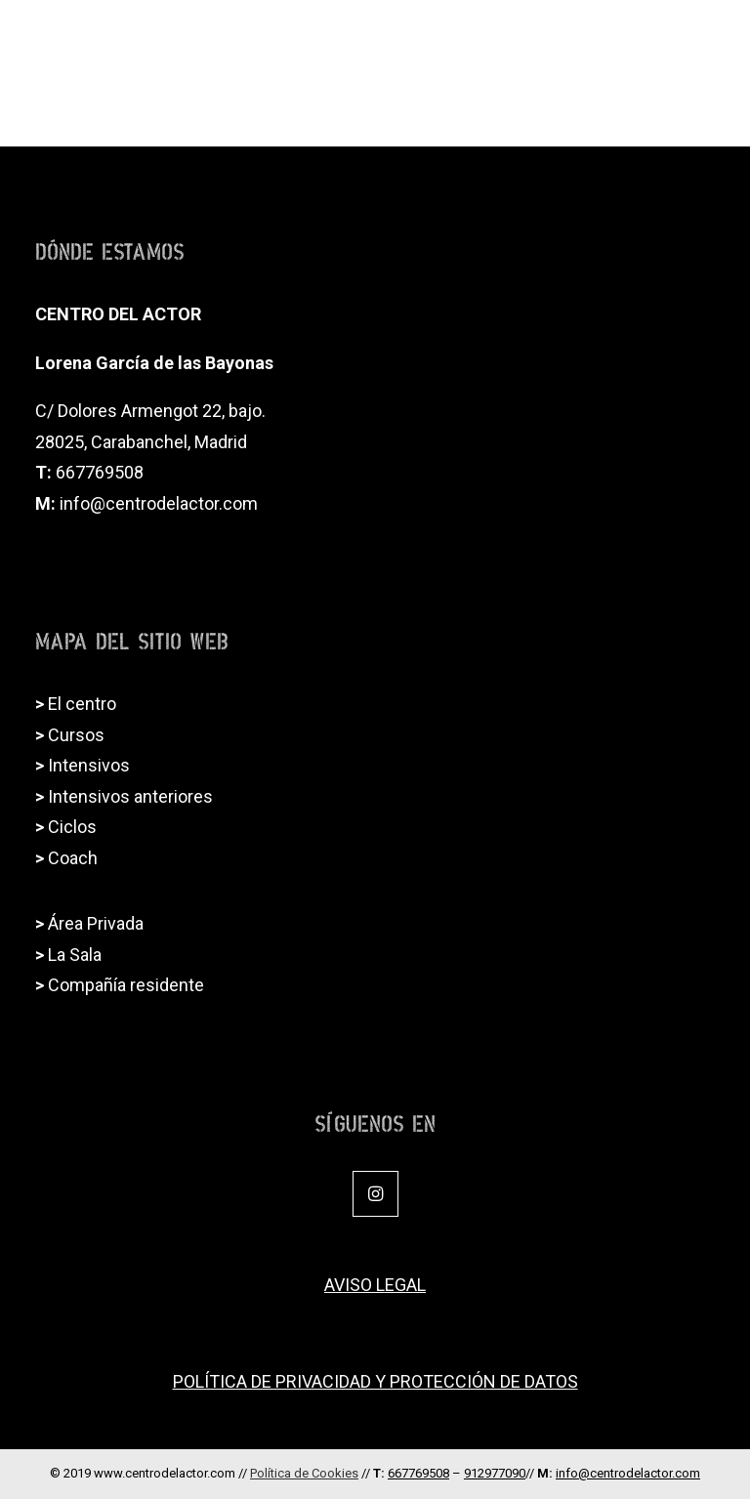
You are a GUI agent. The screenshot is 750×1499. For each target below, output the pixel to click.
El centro (82, 703)
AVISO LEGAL (375, 1284)
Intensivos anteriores (130, 796)
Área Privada (96, 923)
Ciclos (72, 826)
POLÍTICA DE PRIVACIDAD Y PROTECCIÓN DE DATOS (375, 1381)
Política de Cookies (304, 1473)
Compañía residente (126, 985)
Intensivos (89, 765)
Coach (73, 858)
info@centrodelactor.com (159, 503)
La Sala (75, 954)
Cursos (76, 735)
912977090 (494, 1473)
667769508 (100, 472)
